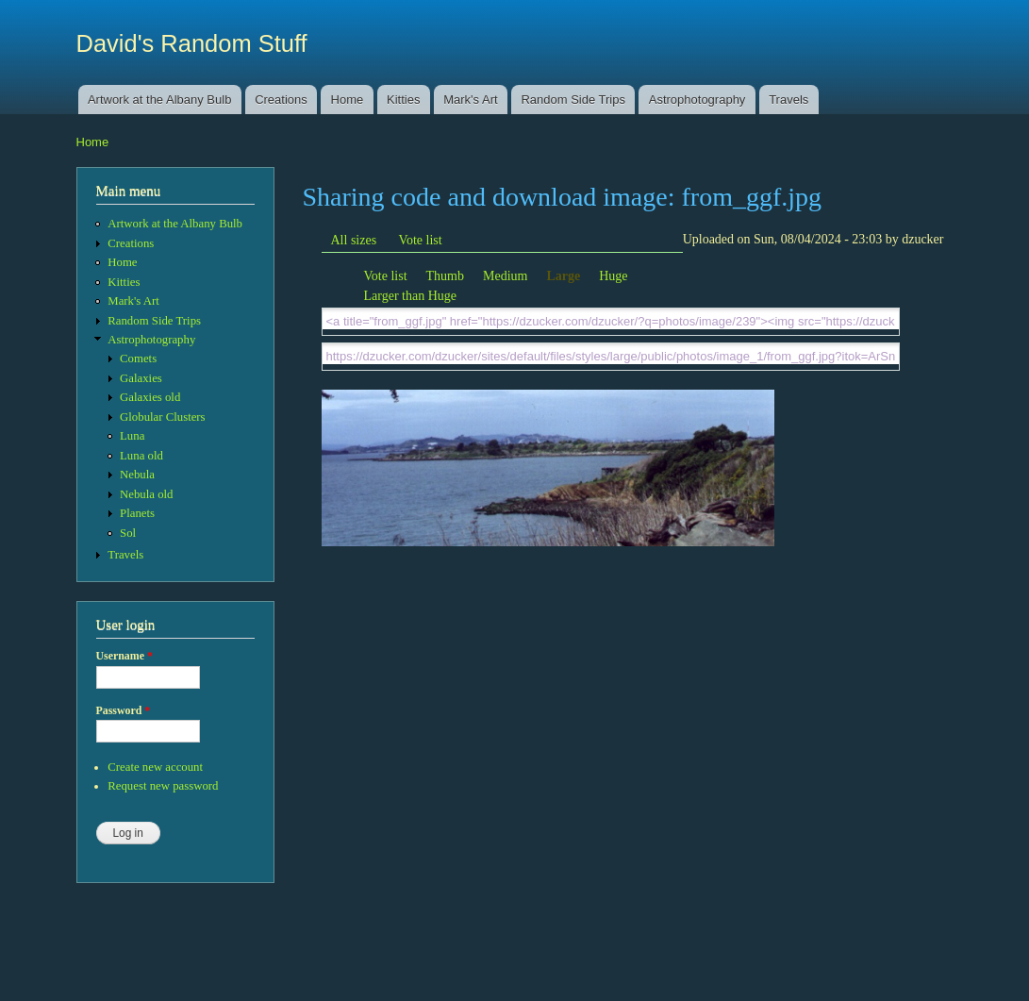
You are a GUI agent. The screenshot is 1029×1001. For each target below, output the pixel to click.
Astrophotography (697, 99)
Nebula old (146, 494)
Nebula (137, 474)
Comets (138, 358)
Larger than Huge (410, 296)
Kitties (403, 99)
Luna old (141, 455)
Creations (281, 99)
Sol (128, 533)
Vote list (420, 240)
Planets (137, 513)
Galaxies (141, 378)
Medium (505, 276)
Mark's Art (470, 99)
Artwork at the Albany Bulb (159, 99)
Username (124, 655)
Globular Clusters (163, 417)
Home (347, 99)
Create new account (155, 767)
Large (563, 276)
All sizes (354, 240)
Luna (132, 435)
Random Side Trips (573, 99)
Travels (788, 99)
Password (123, 710)
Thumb (445, 276)
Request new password (163, 785)
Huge (613, 276)
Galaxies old (150, 397)
